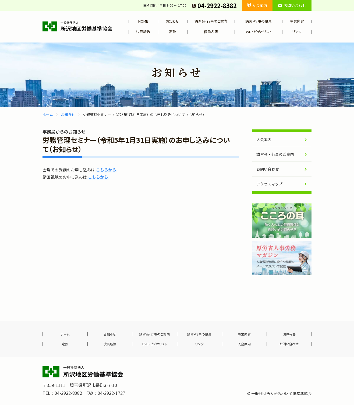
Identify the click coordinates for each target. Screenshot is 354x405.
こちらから (106, 169)
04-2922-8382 (214, 5)
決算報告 (143, 31)
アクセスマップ (269, 183)
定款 (172, 31)
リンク (297, 31)
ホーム (48, 114)
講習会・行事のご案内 (210, 21)
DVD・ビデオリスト (258, 31)
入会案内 (257, 5)
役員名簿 (211, 31)
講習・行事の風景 (258, 21)
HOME (143, 21)
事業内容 (297, 21)
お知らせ (172, 21)
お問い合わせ (292, 5)
